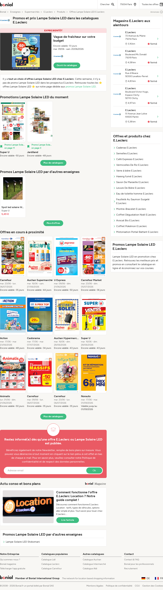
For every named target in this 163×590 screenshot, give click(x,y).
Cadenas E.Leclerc (125, 147)
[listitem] (13, 129)
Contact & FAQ (131, 559)
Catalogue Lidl (48, 559)
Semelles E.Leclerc (125, 153)
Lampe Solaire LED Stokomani (21, 541)
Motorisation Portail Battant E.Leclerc (135, 231)
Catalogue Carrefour (51, 568)
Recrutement (131, 568)
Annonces (156, 12)
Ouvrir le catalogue (67, 65)
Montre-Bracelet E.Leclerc (129, 208)
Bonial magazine (8, 564)
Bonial (3, 12)
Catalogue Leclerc (50, 564)
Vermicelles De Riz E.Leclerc (131, 164)
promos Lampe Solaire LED (81, 86)
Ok (94, 470)
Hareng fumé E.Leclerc (127, 176)
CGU (137, 585)
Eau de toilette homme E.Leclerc (133, 193)
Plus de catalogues (53, 162)
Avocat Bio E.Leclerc (126, 220)
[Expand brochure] (25, 51)
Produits (61, 12)
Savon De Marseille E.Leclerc (131, 182)
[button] (53, 49)
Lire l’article (67, 520)
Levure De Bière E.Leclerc (129, 187)
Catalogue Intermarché (94, 564)
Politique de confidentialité (119, 585)
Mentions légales (94, 585)
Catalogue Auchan (92, 559)
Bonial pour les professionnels (139, 564)
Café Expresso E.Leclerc (128, 159)
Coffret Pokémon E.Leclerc (130, 226)
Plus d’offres (53, 223)
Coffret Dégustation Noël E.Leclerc (134, 214)
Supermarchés (32, 12)
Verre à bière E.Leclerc (127, 170)
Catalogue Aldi (90, 568)
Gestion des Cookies (152, 585)
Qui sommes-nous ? (10, 559)
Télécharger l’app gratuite (12, 568)
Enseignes (15, 12)
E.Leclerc (48, 12)
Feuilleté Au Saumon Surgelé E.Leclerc (131, 201)
